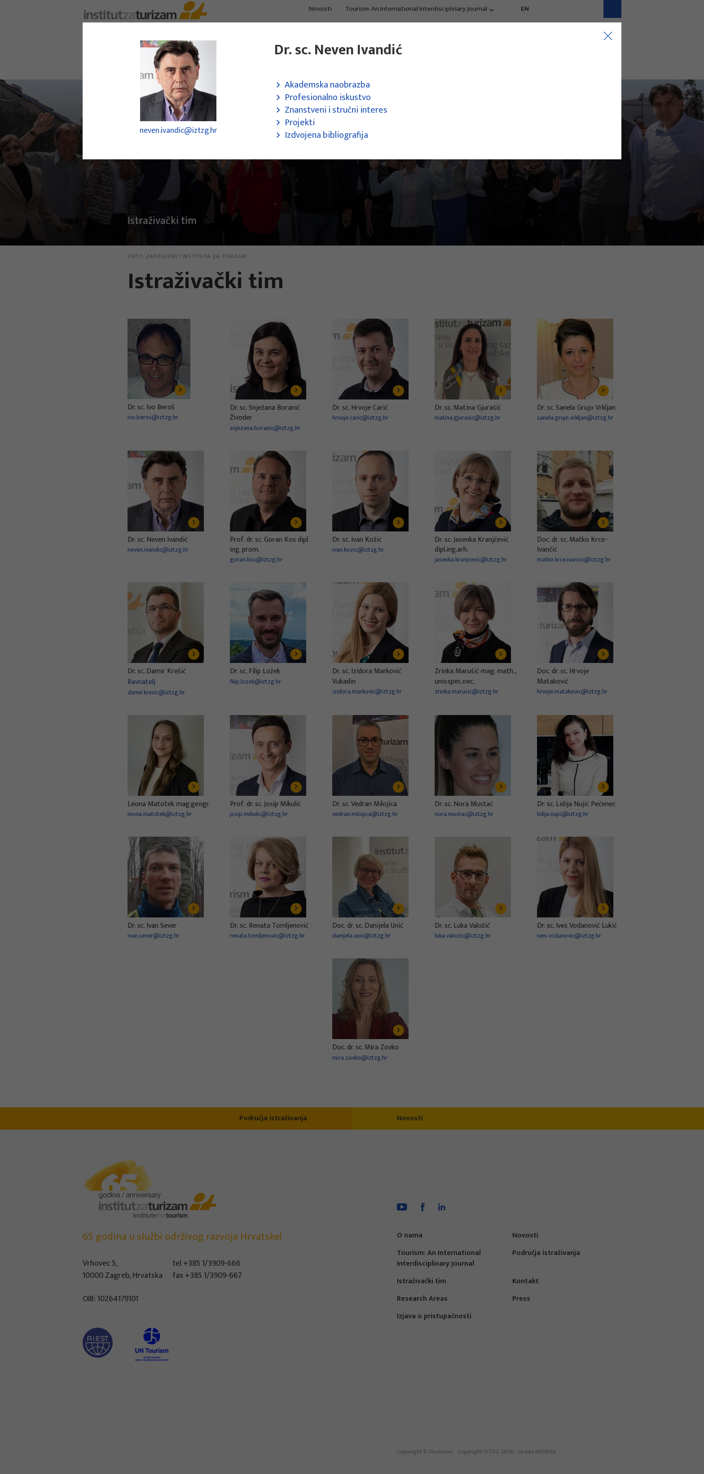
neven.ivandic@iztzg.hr (178, 130)
